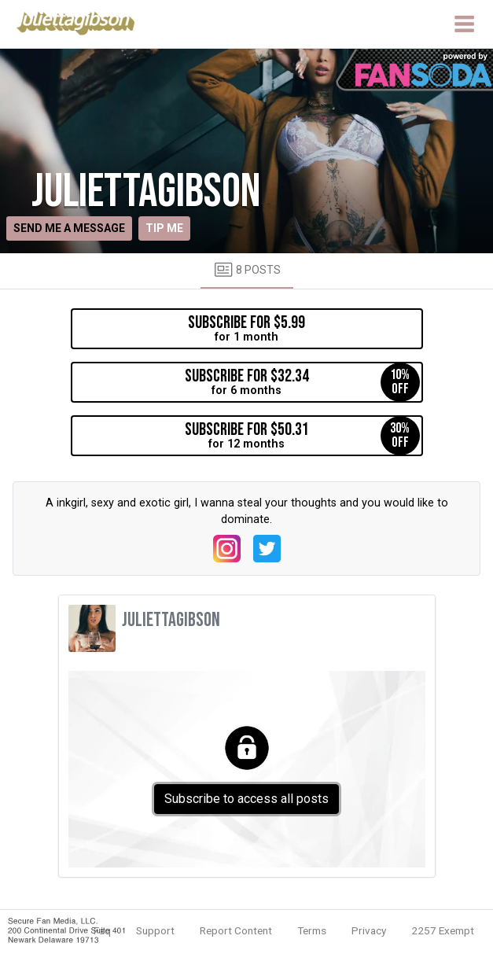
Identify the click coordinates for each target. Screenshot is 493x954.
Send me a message (69, 228)
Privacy (368, 930)
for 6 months (302, 382)
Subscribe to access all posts (246, 798)
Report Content (236, 930)
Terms (311, 930)
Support (155, 930)
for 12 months (302, 435)
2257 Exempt (442, 930)
